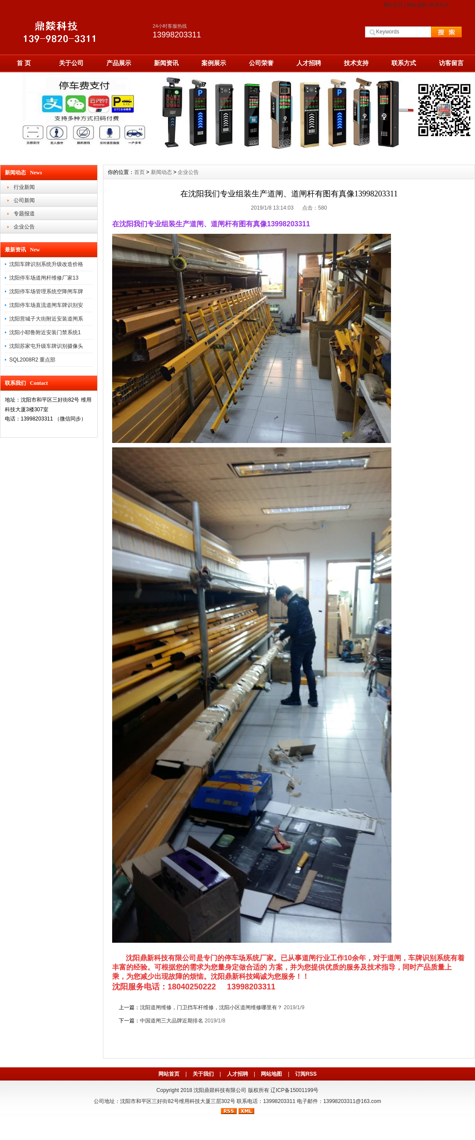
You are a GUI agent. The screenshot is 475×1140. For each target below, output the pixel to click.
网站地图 (416, 4)
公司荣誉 (261, 62)
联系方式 (439, 4)
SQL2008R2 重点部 (32, 360)
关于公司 (71, 62)
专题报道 (24, 213)
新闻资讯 (166, 62)
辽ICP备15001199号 (294, 1090)
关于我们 (203, 1074)
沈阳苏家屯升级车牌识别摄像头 (46, 346)
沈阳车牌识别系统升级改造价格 (46, 264)
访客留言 (451, 62)
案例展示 (213, 62)
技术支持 (356, 62)
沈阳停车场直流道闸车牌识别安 (46, 305)
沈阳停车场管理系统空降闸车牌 (46, 291)
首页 (139, 172)
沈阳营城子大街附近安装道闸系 (46, 319)
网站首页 (393, 4)
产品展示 (118, 62)
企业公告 (24, 227)
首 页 (24, 62)
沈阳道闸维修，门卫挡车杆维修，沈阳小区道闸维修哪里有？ (211, 1007)
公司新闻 (24, 200)
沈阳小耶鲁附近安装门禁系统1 (45, 332)
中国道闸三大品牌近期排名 (171, 1021)
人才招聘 (308, 62)
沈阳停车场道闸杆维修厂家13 (43, 278)
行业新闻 (24, 187)
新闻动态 (161, 172)
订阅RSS (306, 1074)
